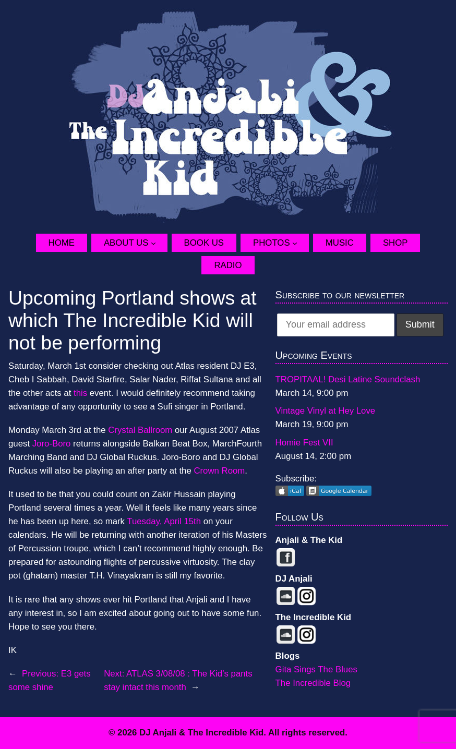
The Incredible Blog (313, 683)
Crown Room (219, 471)
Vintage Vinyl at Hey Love (325, 411)
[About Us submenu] (159, 243)
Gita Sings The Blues (316, 669)
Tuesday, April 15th (164, 521)
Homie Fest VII (304, 443)
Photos (271, 243)
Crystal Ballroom (140, 430)
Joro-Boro (52, 444)
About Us (126, 243)
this (80, 393)
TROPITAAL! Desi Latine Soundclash (348, 379)
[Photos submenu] (300, 243)
